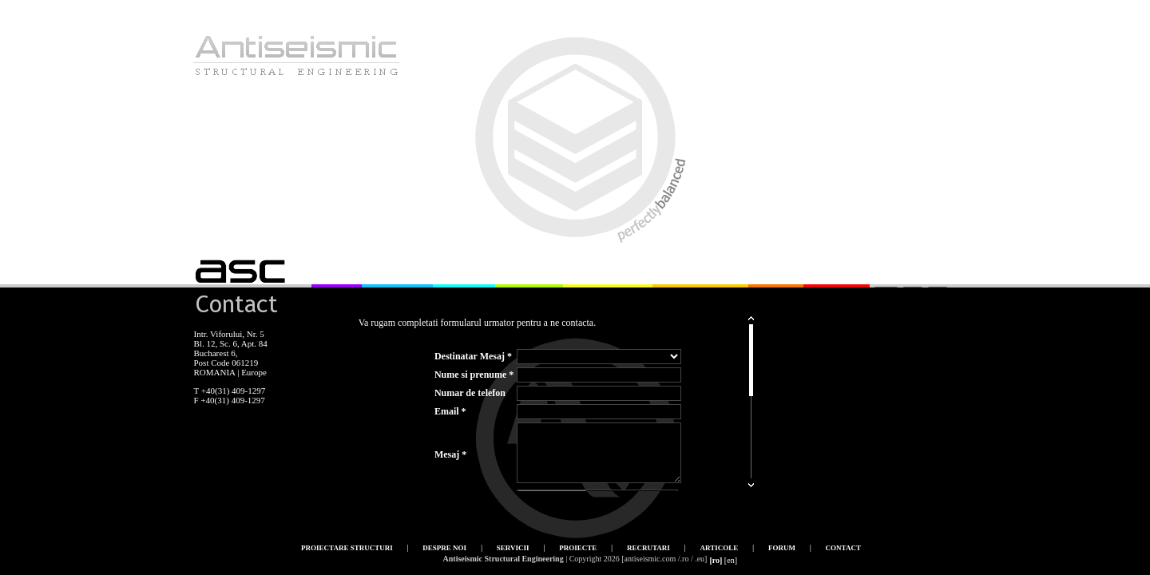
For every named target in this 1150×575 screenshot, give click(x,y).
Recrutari (648, 548)
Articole (719, 548)
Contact (843, 548)
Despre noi (444, 548)
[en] (730, 560)
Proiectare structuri (347, 548)
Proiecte (578, 548)
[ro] (715, 560)
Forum (781, 548)
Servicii (513, 548)
